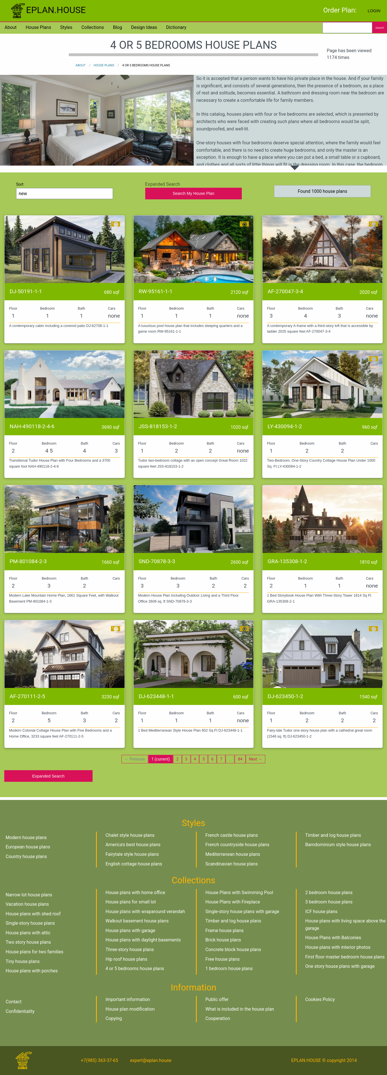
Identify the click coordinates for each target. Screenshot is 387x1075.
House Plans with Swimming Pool (239, 892)
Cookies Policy (320, 999)
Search (379, 27)
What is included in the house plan (240, 1009)
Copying (114, 1018)
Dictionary (176, 27)
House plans (38, 27)
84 (240, 759)
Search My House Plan (193, 193)
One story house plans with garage (340, 966)
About (11, 27)
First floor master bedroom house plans (345, 957)
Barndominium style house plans (338, 844)
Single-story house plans (30, 923)
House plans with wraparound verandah (145, 911)
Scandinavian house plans (232, 864)
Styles (66, 27)
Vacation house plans (27, 904)
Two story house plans (28, 942)
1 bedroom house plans (229, 968)
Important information (128, 999)
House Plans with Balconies (333, 937)
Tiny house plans (23, 961)
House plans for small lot (131, 902)
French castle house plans (232, 835)
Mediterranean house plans (233, 854)
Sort (64, 190)
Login (374, 11)
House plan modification (130, 1009)
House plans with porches (32, 970)
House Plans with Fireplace (233, 902)
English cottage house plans (134, 864)
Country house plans (26, 856)
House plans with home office (135, 892)
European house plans (28, 847)
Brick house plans (223, 940)
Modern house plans (26, 837)
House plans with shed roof (33, 913)
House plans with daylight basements (143, 940)
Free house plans (223, 959)
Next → (255, 759)
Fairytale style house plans (132, 854)
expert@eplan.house (150, 1060)
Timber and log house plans (333, 835)
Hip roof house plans (126, 959)
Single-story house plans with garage (242, 911)
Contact (14, 1001)
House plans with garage (130, 930)
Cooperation (218, 1018)
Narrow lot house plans (29, 894)
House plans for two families (34, 951)
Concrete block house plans (233, 949)
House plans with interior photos (337, 947)
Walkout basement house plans (137, 921)
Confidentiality (20, 1011)
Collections (92, 27)
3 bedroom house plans (328, 902)
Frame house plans (225, 930)
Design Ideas (144, 27)
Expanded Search (48, 776)
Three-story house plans (130, 949)
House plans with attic (28, 932)
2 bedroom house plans (328, 892)
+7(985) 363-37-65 (99, 1060)
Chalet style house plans (130, 835)
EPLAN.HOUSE (47, 10)
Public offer (217, 999)
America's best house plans (133, 844)
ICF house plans (321, 911)
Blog (117, 27)
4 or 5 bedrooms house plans (135, 968)
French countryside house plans (238, 844)
